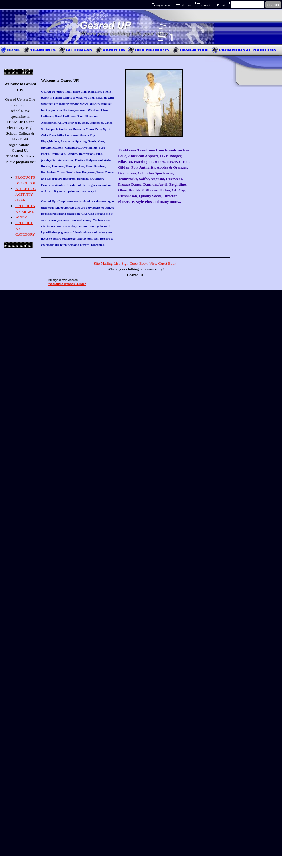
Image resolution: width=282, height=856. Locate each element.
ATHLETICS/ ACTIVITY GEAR (25, 194)
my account (163, 5)
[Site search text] (247, 4)
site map (186, 5)
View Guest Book (162, 263)
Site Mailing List (107, 263)
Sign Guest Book (135, 263)
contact (205, 5)
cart (223, 5)
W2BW (21, 217)
